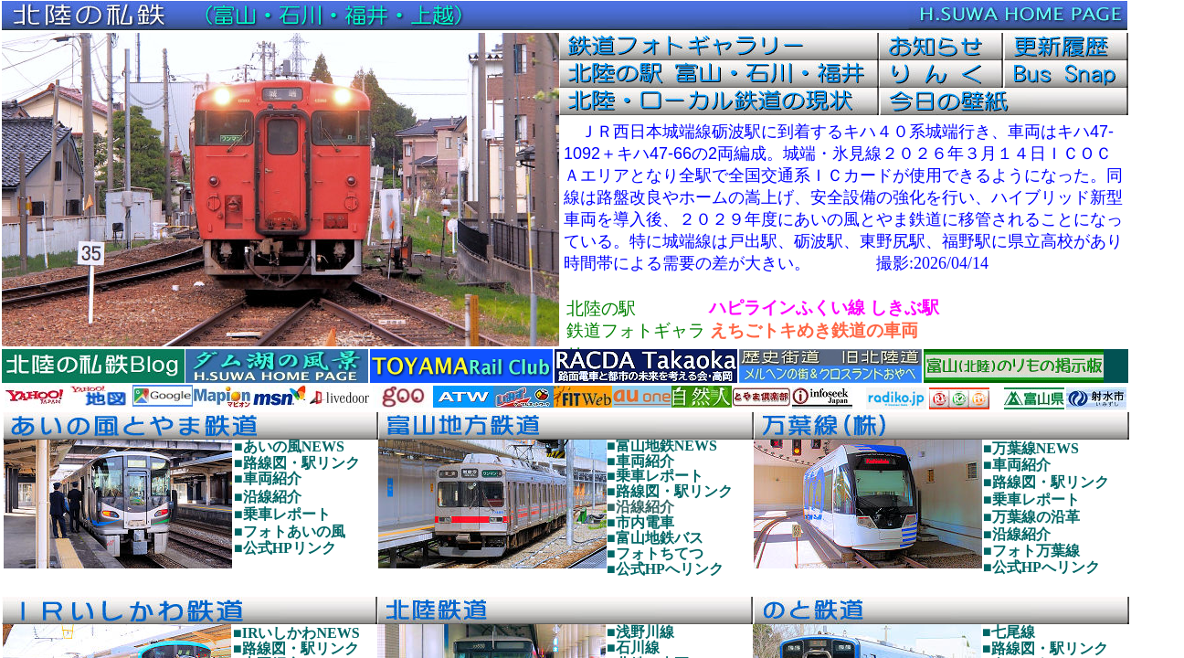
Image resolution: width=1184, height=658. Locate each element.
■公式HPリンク (285, 548)
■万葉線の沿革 (1031, 517)
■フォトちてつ (655, 553)
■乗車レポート (655, 475)
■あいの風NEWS (289, 446)
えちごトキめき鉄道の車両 (814, 330)
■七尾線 (1008, 632)
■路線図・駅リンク (670, 491)
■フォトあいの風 (289, 531)
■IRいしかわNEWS (296, 633)
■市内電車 (640, 522)
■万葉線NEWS (1031, 448)
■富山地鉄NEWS (662, 445)
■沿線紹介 (640, 507)
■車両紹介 (640, 461)
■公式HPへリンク (665, 569)
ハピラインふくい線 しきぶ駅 (824, 307)
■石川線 (633, 647)
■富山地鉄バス (655, 538)
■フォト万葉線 (1031, 550)
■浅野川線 (640, 632)
